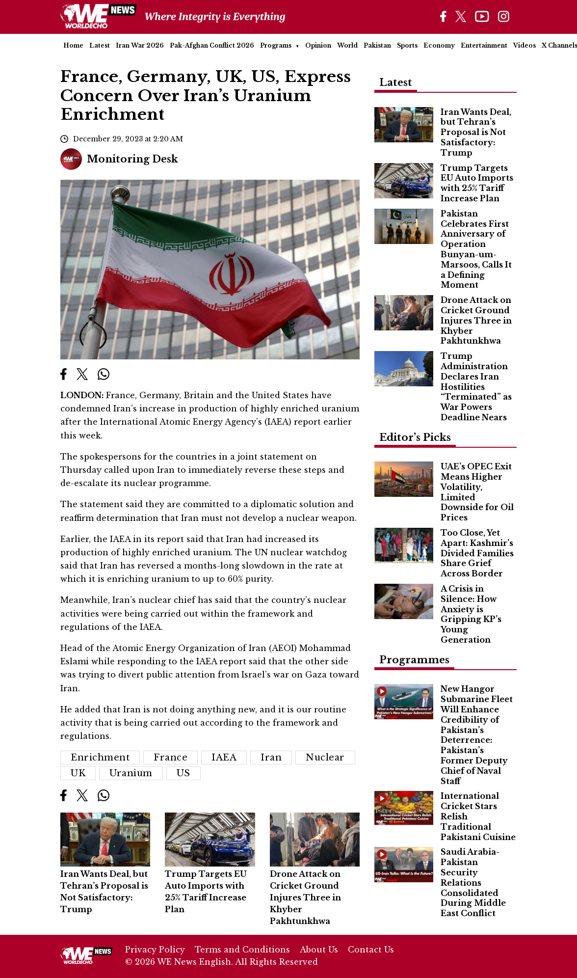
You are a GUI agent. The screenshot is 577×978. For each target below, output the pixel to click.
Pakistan (377, 45)
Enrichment (100, 757)
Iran (271, 757)
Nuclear (325, 757)
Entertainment (484, 45)
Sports (407, 45)
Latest (99, 45)
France (170, 757)
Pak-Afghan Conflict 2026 (212, 45)
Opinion (318, 45)
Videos (524, 45)
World (347, 45)
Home (73, 45)
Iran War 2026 (140, 45)
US (183, 773)
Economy (439, 45)
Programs (275, 45)
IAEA (223, 757)
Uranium (131, 773)
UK (78, 773)
